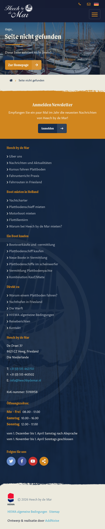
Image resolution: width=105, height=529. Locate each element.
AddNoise (52, 520)
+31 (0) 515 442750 (22, 368)
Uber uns (14, 156)
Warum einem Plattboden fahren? (32, 295)
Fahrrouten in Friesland (24, 181)
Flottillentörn (17, 219)
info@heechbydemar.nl (25, 380)
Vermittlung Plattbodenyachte (29, 270)
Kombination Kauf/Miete (26, 276)
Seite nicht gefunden (31, 80)
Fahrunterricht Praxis (23, 175)
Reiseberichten (18, 321)
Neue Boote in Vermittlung (27, 257)
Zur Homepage (24, 65)
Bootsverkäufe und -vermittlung (31, 244)
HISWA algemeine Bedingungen (30, 314)
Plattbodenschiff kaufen (25, 250)
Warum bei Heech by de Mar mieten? (34, 226)
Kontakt (14, 327)
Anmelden (54, 128)
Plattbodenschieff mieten (26, 206)
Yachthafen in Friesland (24, 301)
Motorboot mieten (21, 213)
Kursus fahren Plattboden (26, 169)
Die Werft (15, 308)
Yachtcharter (17, 200)
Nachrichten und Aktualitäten (29, 162)
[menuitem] (93, 14)
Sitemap (54, 511)
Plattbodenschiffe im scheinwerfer (32, 263)
